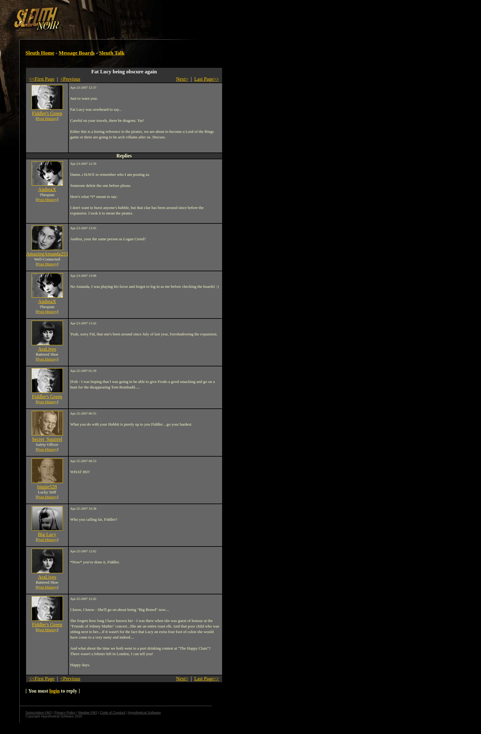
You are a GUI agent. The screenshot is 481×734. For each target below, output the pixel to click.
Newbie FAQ (87, 712)
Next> (182, 79)
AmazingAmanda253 (47, 254)
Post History (47, 118)
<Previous (70, 79)
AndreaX (47, 189)
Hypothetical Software (144, 712)
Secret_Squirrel (47, 439)
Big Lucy (47, 534)
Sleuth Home (39, 53)
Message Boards (77, 53)
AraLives (47, 349)
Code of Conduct (112, 712)
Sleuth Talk (112, 53)
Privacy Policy (65, 712)
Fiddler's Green (47, 113)
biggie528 (47, 486)
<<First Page (42, 79)
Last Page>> (206, 79)
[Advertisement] (106, 16)
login (54, 690)
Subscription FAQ (38, 712)
